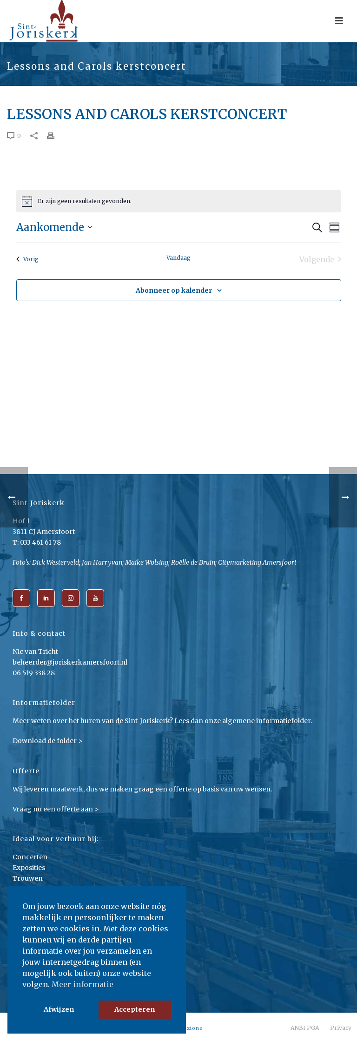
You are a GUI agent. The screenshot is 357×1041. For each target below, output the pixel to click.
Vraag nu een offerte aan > (56, 809)
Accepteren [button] (134, 1009)
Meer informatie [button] (82, 984)
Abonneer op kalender (174, 290)
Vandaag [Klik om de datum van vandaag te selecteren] (178, 257)
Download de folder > (48, 741)
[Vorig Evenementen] (27, 259)
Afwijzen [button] (59, 1009)
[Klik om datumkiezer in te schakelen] (54, 227)
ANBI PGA (305, 1027)
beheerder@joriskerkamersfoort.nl (70, 662)
